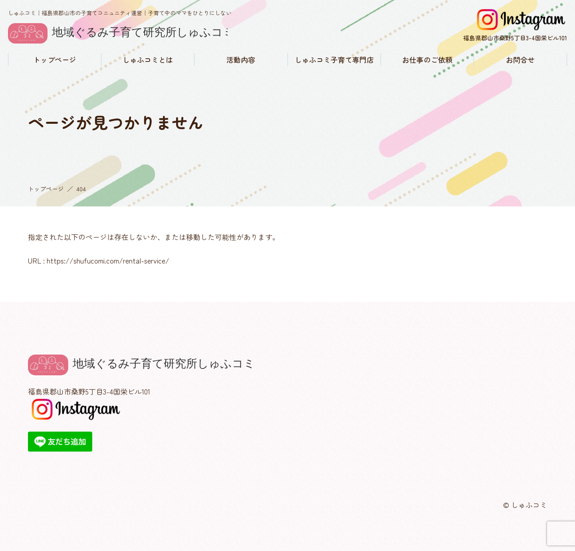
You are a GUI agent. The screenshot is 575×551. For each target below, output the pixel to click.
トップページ (54, 59)
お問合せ (520, 59)
